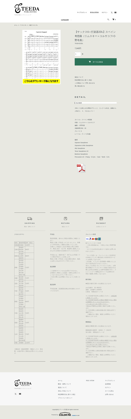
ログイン (104, 12)
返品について (79, 77)
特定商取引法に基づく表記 (83, 80)
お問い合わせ (111, 394)
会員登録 (109, 384)
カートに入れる (96, 62)
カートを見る (111, 391)
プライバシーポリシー (70, 398)
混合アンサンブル (36, 25)
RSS (90, 380)
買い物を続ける (80, 86)
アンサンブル (24, 25)
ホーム (16, 25)
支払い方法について (69, 391)
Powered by (65, 414)
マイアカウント (82, 12)
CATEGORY (65, 20)
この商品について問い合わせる (85, 83)
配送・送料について (69, 384)
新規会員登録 (94, 12)
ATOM (95, 380)
